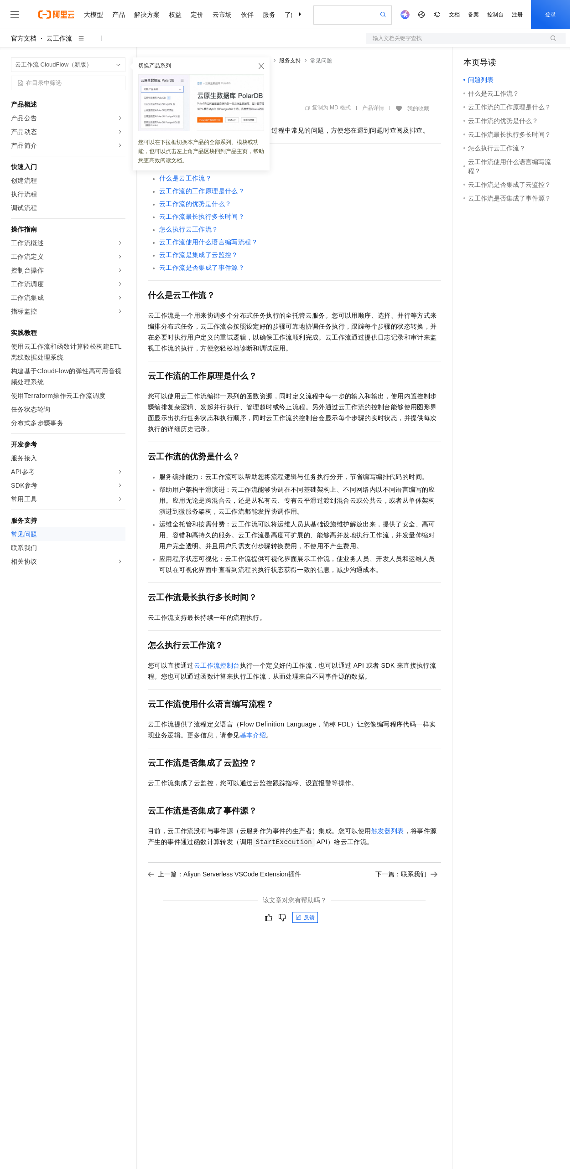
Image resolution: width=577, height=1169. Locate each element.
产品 (118, 14)
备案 (473, 14)
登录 (550, 14)
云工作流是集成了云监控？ (198, 254)
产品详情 (373, 108)
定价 (197, 14)
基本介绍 (253, 735)
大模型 (93, 14)
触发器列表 (387, 830)
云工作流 (59, 38)
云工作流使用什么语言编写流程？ (208, 242)
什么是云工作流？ (185, 178)
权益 (175, 14)
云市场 (222, 14)
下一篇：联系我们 (406, 874)
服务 (269, 14)
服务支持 (290, 60)
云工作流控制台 (217, 665)
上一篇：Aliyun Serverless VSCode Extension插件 (224, 874)
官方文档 (23, 38)
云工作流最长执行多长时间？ (201, 216)
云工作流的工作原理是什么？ (201, 191)
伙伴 (247, 14)
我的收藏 (418, 108)
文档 (454, 14)
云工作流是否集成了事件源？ (201, 267)
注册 (517, 14)
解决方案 (147, 14)
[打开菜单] (14, 14)
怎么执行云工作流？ (188, 229)
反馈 (305, 917)
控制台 (495, 14)
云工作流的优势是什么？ (195, 203)
